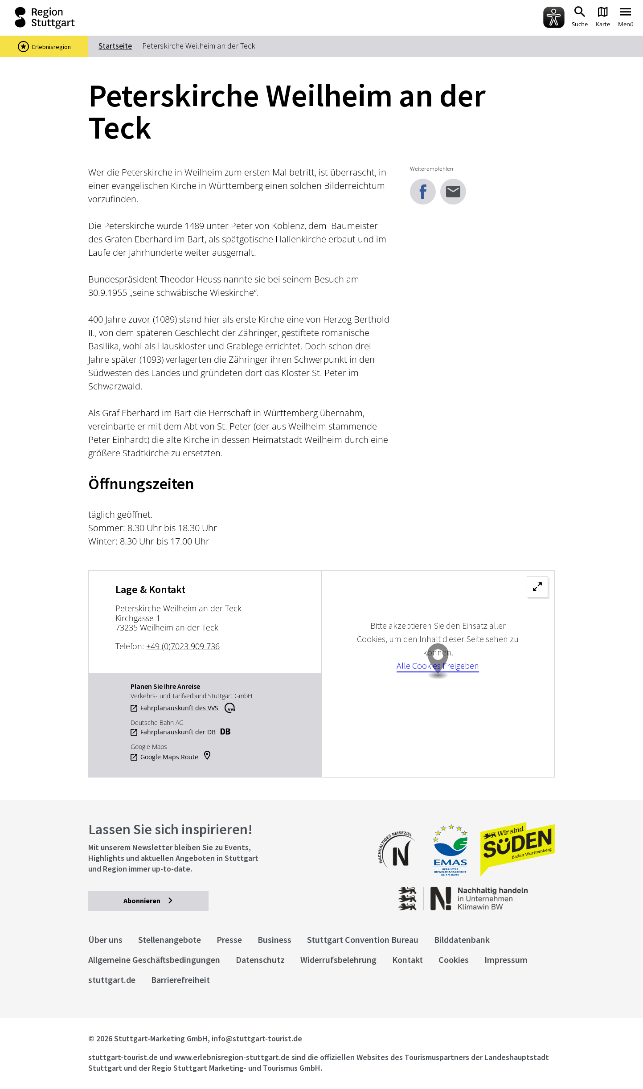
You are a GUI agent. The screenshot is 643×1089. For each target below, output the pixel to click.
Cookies (453, 959)
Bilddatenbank (462, 939)
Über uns (105, 939)
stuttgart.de (111, 979)
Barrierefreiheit (180, 979)
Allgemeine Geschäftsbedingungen (154, 959)
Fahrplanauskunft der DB (178, 732)
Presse (229, 939)
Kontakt (407, 959)
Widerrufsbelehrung (338, 959)
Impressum (506, 959)
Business (274, 939)
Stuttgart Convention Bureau (362, 939)
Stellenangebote (169, 939)
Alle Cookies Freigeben (438, 665)
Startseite (115, 46)
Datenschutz (260, 959)
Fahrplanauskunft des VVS (179, 708)
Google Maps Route (169, 757)
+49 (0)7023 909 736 (183, 646)
